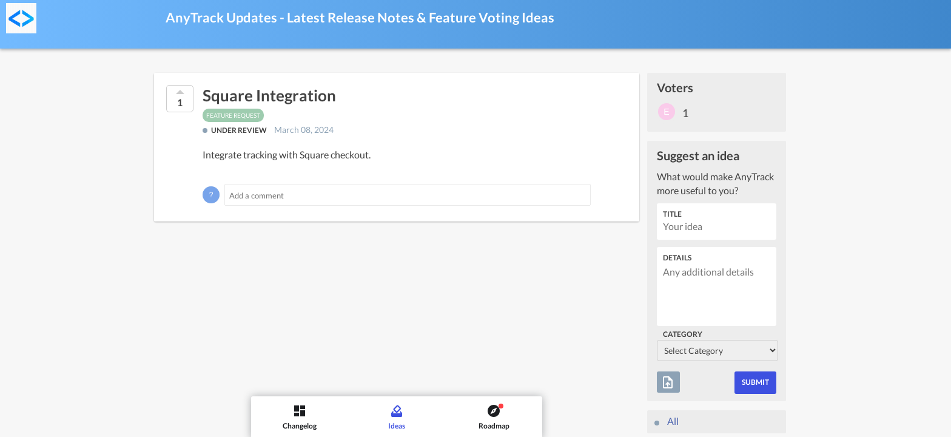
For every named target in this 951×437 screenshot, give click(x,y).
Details (677, 257)
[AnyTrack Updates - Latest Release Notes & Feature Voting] (21, 18)
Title (672, 213)
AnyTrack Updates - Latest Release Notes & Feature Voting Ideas (360, 17)
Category (682, 334)
